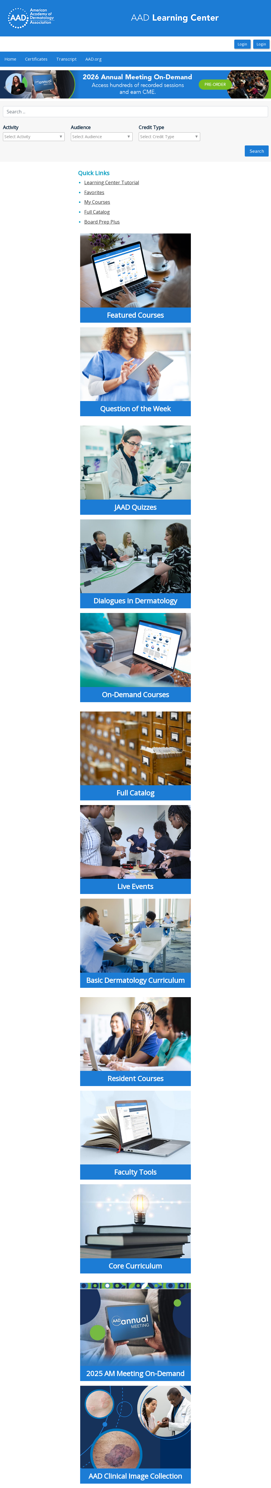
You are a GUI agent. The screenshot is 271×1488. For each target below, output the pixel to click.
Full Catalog (97, 212)
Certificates (36, 59)
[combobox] (27, 137)
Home (10, 59)
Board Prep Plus (102, 222)
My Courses (97, 202)
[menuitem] (10, 59)
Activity (10, 127)
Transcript (66, 59)
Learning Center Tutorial (111, 182)
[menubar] (53, 59)
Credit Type (151, 127)
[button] (20, 84)
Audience (81, 127)
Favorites (94, 192)
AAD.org (93, 59)
